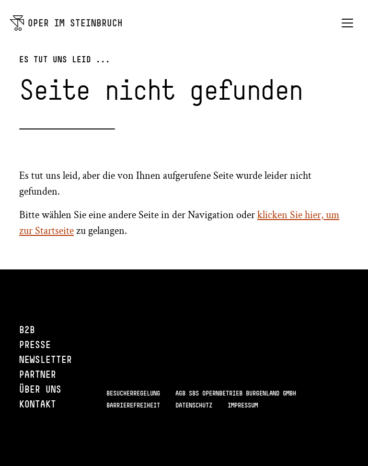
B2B (27, 329)
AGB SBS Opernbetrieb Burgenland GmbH (235, 393)
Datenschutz (193, 405)
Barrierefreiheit (133, 405)
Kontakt (37, 403)
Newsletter (45, 359)
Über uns (40, 389)
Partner (37, 374)
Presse (35, 344)
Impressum (243, 405)
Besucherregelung (133, 393)
